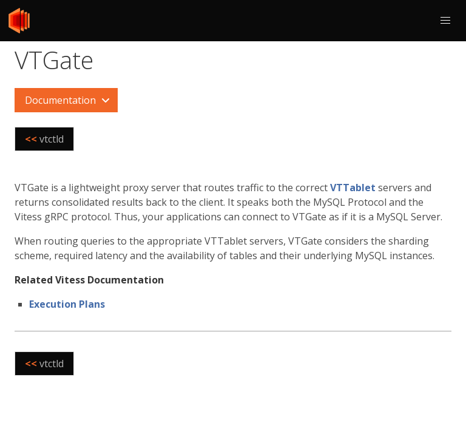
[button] (445, 20)
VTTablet (353, 187)
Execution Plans (67, 304)
